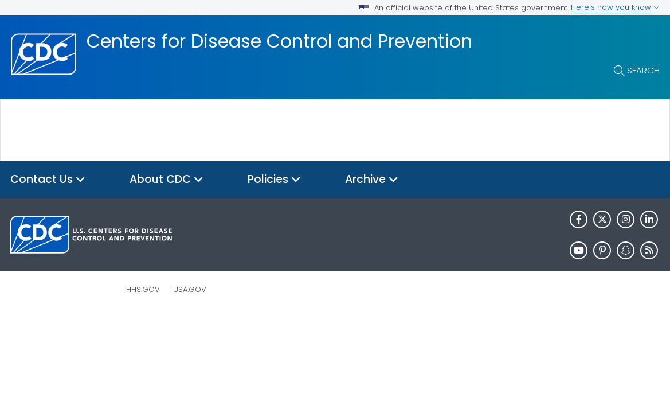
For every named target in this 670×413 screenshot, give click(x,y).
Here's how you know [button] (615, 7)
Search (643, 70)
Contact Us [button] (47, 180)
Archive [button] (371, 180)
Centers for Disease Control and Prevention (279, 41)
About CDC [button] (166, 180)
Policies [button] (274, 180)
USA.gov (189, 289)
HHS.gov (143, 289)
